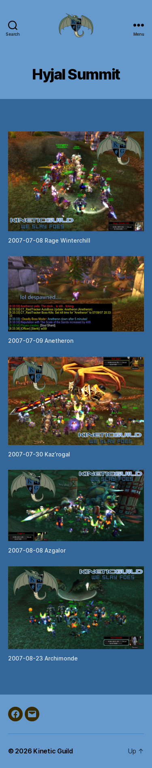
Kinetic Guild (53, 751)
